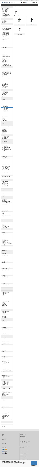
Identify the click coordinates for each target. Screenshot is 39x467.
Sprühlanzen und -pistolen (4, 375)
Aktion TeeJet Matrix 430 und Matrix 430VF (6, 329)
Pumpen (2, 66)
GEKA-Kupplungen (4, 253)
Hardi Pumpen (3, 85)
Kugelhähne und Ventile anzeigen (5, 292)
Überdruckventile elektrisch (5, 307)
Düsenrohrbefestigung (4, 138)
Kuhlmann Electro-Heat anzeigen (5, 157)
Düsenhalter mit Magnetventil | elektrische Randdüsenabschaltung (6, 39)
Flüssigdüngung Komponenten (5, 240)
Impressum (3, 434)
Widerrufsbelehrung (4, 439)
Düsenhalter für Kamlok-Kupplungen (6, 26)
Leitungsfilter (4, 107)
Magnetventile (3, 306)
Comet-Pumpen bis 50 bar (5, 70)
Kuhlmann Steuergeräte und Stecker (6, 169)
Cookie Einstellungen (4, 443)
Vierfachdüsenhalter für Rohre (5, 33)
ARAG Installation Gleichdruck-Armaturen (24, 457)
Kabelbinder (3, 418)
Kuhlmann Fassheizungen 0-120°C (6, 166)
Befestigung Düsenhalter (5, 137)
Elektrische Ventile (4, 304)
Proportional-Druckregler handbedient (6, 203)
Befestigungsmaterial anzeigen (5, 136)
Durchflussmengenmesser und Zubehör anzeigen (6, 213)
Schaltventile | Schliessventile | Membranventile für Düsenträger (5, 29)
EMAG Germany (4, 178)
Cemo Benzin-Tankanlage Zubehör (6, 147)
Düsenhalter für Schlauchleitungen (6, 27)
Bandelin (3, 177)
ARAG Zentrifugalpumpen (5, 84)
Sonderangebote (3, 123)
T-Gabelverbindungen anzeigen (5, 311)
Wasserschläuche (4, 350)
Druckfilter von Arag (5, 105)
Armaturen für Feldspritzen (5, 10)
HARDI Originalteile (4, 94)
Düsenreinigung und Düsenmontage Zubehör (7, 419)
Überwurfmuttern (4, 63)
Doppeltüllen (3, 358)
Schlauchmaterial (3, 344)
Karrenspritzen (3, 289)
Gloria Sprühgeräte (4, 275)
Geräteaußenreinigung (4, 130)
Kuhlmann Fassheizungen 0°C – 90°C (6, 158)
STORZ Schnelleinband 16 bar (5, 384)
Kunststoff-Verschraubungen (5, 391)
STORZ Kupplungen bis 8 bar (5, 383)
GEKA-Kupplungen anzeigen (5, 254)
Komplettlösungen (4, 377)
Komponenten (3, 378)
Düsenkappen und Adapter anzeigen (6, 48)
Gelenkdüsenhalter (4, 36)
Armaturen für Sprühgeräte (5, 9)
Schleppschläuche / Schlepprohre (5, 242)
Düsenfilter (3, 119)
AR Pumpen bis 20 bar (4, 75)
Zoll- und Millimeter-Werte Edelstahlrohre (24, 453)
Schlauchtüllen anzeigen (4, 357)
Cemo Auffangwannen (4, 145)
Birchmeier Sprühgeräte (4, 268)
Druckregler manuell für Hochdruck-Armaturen (7, 202)
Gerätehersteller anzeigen (5, 91)
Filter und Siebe (3, 99)
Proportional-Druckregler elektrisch (6, 201)
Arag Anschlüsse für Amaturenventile (6, 15)
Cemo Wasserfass (4, 151)
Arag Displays (3, 224)
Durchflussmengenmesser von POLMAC (6, 215)
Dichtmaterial (3, 195)
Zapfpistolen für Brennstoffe (5, 406)
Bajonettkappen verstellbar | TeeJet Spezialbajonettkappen (6, 56)
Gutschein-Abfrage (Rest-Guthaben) (24, 450)
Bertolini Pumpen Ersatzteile (5, 86)
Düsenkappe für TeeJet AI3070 (5, 64)
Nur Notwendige (34, 463)
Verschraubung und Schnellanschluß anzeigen (6, 388)
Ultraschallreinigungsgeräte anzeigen (6, 176)
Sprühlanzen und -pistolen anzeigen (6, 376)
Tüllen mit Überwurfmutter (5, 363)
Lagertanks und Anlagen (4, 250)
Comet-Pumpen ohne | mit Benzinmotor (6, 71)
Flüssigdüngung (3, 232)
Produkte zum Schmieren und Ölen (6, 415)
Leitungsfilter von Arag (5, 110)
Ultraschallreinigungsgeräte (5, 175)
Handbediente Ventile (4, 305)
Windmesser (3, 417)
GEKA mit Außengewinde (5, 255)
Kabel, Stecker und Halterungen (5, 14)
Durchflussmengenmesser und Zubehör (6, 211)
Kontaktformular (3, 435)
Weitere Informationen (34, 465)
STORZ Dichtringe (4, 385)
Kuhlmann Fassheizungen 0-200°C (6, 165)
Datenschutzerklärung (4, 438)
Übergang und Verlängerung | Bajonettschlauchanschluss (5, 61)
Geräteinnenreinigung (4, 131)
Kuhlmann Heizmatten (4, 170)
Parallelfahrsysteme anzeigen (5, 328)
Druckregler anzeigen (4, 199)
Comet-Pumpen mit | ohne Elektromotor (6, 72)
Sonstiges (3, 398)
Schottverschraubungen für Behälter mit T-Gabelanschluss (6, 316)
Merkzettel (36, 0)
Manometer (3, 320)
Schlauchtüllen (3, 356)
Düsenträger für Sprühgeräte (5, 35)
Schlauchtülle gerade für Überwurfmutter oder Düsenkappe (7, 244)
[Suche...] (12, 2)
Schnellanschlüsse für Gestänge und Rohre (7, 392)
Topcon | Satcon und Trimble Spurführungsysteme (5, 333)
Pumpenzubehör (4, 87)
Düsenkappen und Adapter (4, 47)
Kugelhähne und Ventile (4, 291)
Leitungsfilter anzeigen (5, 108)
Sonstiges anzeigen (4, 399)
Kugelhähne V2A (4, 295)
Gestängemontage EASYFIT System (6, 343)
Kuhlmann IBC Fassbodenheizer (5, 168)
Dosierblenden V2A (4, 241)
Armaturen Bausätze (4, 11)
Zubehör (2, 407)
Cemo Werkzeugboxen (4, 150)
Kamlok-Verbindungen (4, 283)
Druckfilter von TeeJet (5, 106)
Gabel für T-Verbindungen (5, 317)
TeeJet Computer (4, 225)
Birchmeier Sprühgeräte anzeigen (5, 269)
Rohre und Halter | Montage (4, 337)
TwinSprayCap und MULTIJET (5, 60)
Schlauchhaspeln (4, 133)
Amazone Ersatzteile (4, 93)
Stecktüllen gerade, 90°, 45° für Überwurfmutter (5, 361)
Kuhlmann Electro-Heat (4, 156)
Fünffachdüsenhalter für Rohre (5, 34)
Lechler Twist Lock (4, 40)
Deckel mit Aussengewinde (5, 184)
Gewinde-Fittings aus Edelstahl (5, 394)
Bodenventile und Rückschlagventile (6, 301)
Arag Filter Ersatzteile (4, 120)
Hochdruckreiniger (4, 245)
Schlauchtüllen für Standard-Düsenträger (6, 370)
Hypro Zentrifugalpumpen (5, 83)
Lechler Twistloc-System (5, 55)
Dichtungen (3, 190)
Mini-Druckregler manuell (5, 210)
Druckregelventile (4, 303)
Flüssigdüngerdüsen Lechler (5, 239)
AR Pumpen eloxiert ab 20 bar (5, 76)
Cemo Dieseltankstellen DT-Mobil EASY (6, 149)
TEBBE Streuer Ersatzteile (5, 92)
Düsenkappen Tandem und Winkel (6, 59)
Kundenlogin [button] (32, 0)
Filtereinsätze (3, 118)
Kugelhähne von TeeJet (4, 294)
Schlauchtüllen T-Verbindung (5, 369)
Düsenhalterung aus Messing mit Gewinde (6, 28)
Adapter (3, 393)
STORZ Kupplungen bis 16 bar (5, 382)
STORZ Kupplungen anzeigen (5, 381)
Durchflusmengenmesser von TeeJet (6, 214)
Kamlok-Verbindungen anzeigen (5, 284)
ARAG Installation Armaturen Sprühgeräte (24, 459)
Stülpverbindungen (4, 313)
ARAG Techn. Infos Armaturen (23, 456)
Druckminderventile (4, 200)
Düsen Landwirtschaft (4, 21)
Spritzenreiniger (4, 414)
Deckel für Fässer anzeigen (5, 181)
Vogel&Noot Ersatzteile (4, 96)
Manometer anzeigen (4, 321)
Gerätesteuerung (3, 262)
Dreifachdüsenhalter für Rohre (5, 32)
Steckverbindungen (4, 312)
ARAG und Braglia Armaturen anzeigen (6, 8)
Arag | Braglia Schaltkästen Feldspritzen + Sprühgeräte (6, 13)
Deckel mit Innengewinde (5, 183)
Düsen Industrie (4, 22)
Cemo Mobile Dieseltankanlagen (5, 148)
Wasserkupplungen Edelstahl (5, 261)
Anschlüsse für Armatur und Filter (5, 314)
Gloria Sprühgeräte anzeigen (5, 276)
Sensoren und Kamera (4, 16)
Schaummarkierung (4, 132)
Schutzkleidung (3, 371)
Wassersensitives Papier (5, 416)
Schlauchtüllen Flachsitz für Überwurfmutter (7, 362)
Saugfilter (3, 117)
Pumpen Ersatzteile (4, 88)
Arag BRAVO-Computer (4, 17)
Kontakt (21, 0)
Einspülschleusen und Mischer (5, 128)
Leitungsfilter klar (5, 109)
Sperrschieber (3, 302)
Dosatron (3, 196)
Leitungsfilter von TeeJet (6, 111)
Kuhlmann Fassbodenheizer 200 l (5, 167)
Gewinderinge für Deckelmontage (5, 185)
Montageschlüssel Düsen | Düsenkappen (6, 65)
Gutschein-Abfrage (26, 0)
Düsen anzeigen (4, 20)
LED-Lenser (3, 219)
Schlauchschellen (3, 351)
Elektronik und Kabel (4, 220)
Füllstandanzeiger (4, 129)
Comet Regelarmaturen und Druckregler (6, 73)
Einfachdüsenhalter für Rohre (5, 31)
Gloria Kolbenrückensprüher (5, 277)
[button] (29, 0)
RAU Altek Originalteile (4, 95)
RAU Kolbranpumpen (4, 74)
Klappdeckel (3, 182)
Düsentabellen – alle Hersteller (23, 454)
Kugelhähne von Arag (4, 293)
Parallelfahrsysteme (4, 327)
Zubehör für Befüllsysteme (4, 141)
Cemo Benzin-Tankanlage (5, 146)
